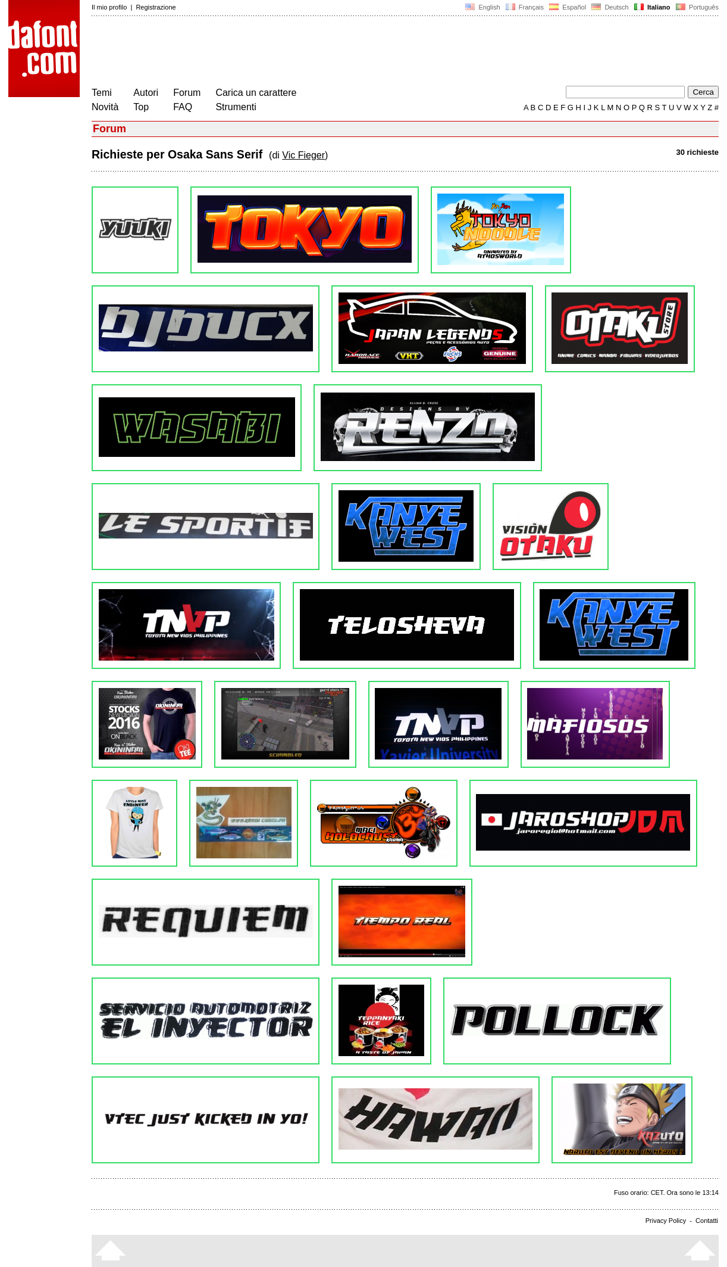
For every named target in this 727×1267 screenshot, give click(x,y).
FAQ (182, 107)
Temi (102, 93)
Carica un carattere (255, 93)
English (482, 7)
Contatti (706, 1220)
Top (141, 107)
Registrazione (156, 7)
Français (525, 7)
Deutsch (610, 7)
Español (567, 7)
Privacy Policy (665, 1220)
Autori (145, 93)
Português (696, 7)
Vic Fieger (303, 155)
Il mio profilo (109, 7)
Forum (186, 93)
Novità (105, 107)
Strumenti (235, 107)
